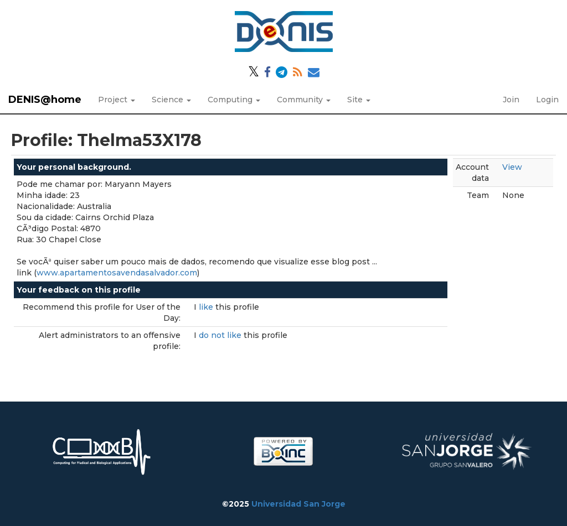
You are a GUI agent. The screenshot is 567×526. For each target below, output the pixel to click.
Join (511, 100)
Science (171, 100)
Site (358, 100)
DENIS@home (44, 99)
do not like (221, 335)
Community (304, 100)
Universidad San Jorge (298, 504)
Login (547, 100)
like (207, 307)
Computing (234, 100)
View (512, 167)
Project (116, 100)
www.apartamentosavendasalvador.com (117, 273)
